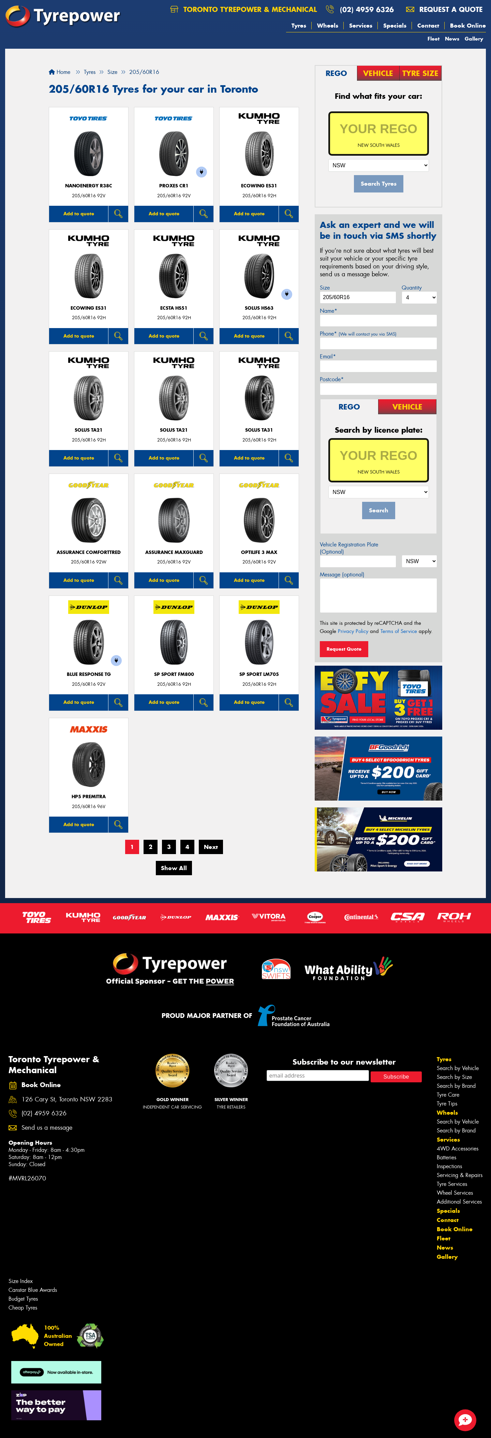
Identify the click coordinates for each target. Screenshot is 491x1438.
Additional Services (459, 1201)
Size (325, 287)
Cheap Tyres (23, 1307)
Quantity (412, 287)
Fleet (434, 38)
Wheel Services (455, 1192)
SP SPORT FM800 (174, 674)
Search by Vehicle (458, 1068)
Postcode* (332, 379)
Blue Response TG (89, 674)
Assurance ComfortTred (89, 552)
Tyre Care (448, 1094)
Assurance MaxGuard (174, 552)
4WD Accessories (457, 1148)
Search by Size (454, 1077)
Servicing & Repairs (459, 1175)
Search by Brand (456, 1085)
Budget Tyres (23, 1298)
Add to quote (78, 214)
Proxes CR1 (174, 186)
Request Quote (344, 649)
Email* (328, 356)
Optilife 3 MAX (259, 552)
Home (59, 72)
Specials (394, 25)
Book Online (468, 25)
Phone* (358, 333)
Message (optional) (342, 574)
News (452, 38)
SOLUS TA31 (259, 430)
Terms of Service (399, 631)
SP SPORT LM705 (259, 674)
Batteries (446, 1157)
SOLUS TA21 (89, 430)
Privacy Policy (353, 631)
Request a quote (444, 9)
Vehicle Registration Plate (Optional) (349, 548)
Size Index (21, 1281)
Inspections (449, 1166)
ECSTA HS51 (174, 308)
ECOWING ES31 (259, 186)
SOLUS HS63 (259, 308)
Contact (428, 25)
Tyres (299, 25)
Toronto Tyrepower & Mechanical (243, 9)
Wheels (327, 25)
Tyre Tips (447, 1103)
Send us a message (46, 1128)
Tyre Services (452, 1184)
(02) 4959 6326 (367, 9)
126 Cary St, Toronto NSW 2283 (67, 1099)
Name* (328, 310)
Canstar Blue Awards (33, 1290)
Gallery (474, 38)
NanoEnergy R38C (88, 186)
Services (360, 25)
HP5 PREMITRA (89, 797)
